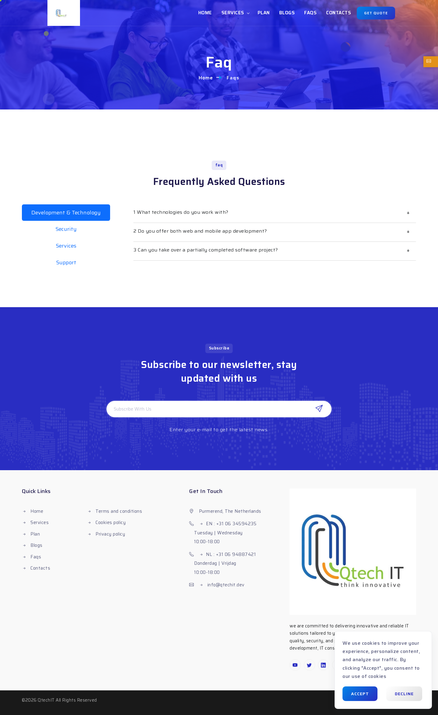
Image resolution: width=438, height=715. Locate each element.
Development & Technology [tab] (66, 212)
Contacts (338, 12)
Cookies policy (110, 522)
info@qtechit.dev (225, 584)
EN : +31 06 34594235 (231, 523)
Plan (264, 12)
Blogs (287, 12)
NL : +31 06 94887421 (231, 554)
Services (232, 12)
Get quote (376, 13)
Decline (404, 693)
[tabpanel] (274, 232)
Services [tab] (66, 245)
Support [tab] (66, 262)
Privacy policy (109, 534)
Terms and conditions (118, 511)
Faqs (310, 12)
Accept (360, 693)
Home (205, 12)
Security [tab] (66, 229)
